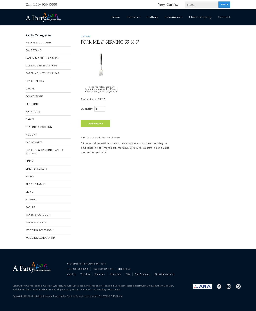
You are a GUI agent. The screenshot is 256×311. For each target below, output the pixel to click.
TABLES (30, 207)
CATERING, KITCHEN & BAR (42, 73)
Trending (85, 274)
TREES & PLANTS (36, 222)
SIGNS (29, 191)
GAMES (30, 119)
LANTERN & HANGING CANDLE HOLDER (45, 151)
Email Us (124, 269)
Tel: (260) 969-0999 (77, 269)
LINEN (29, 161)
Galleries (100, 274)
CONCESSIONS (34, 96)
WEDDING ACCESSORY (39, 230)
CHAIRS (30, 88)
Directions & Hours (165, 274)
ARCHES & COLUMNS (38, 42)
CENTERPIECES (35, 80)
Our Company (200, 18)
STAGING (31, 199)
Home (115, 18)
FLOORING (32, 103)
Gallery (152, 18)
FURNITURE (33, 111)
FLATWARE (86, 36)
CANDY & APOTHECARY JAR (42, 57)
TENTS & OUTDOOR (38, 214)
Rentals (133, 18)
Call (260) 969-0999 (41, 5)
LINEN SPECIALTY (36, 168)
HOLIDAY (31, 134)
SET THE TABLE (35, 184)
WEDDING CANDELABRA (41, 237)
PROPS (30, 176)
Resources (174, 18)
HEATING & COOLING (39, 126)
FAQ (128, 274)
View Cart (168, 5)
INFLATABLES (34, 142)
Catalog (71, 274)
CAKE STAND (33, 50)
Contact (224, 18)
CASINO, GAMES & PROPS (41, 65)
